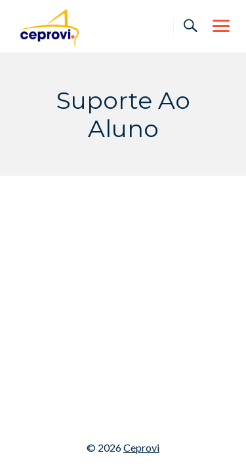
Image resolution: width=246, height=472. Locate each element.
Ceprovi (141, 447)
